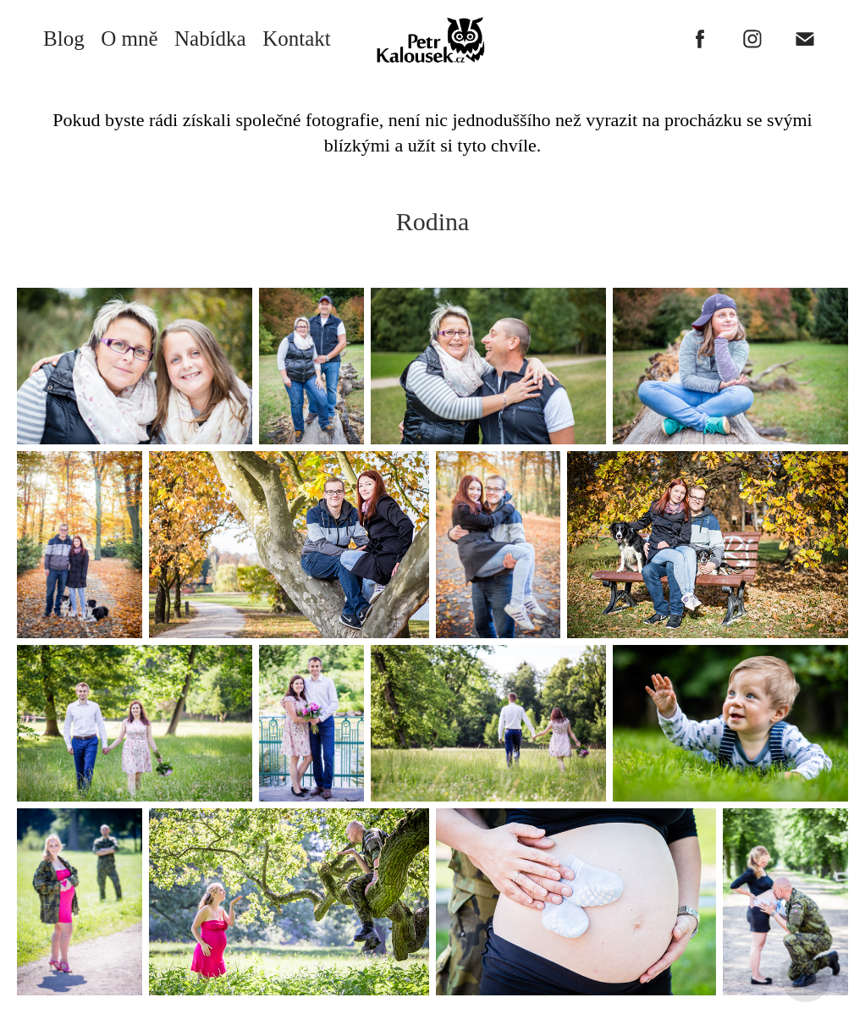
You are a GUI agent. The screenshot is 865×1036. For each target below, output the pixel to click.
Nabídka (210, 38)
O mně (129, 38)
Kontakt (296, 38)
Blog (64, 38)
